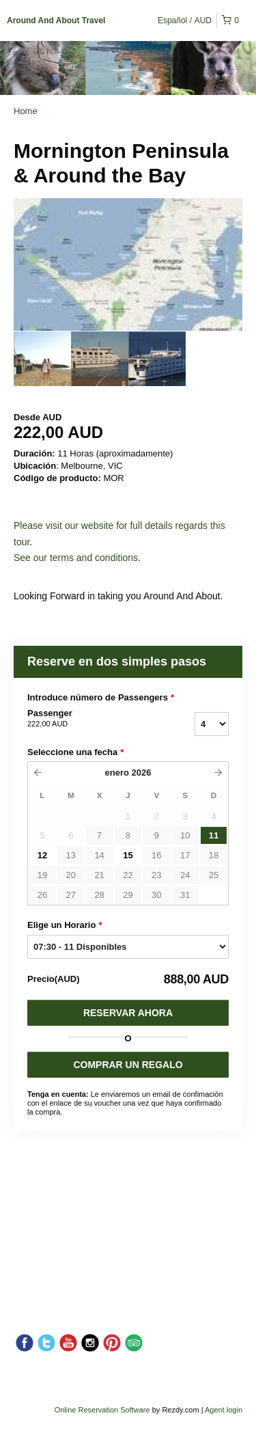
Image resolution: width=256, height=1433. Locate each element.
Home (26, 111)
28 (99, 895)
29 (127, 895)
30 (156, 895)
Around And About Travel (56, 20)
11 (213, 835)
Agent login (223, 1410)
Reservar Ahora (128, 1012)
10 (185, 835)
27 (71, 895)
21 (99, 875)
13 (71, 855)
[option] (42, 358)
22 (127, 875)
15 (127, 855)
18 (213, 855)
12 (42, 855)
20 (71, 875)
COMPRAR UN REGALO (127, 1064)
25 (213, 875)
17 (185, 855)
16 (156, 855)
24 (185, 875)
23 (156, 875)
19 (42, 875)
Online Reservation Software (102, 1410)
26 (42, 895)
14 (99, 855)
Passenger (87, 719)
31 (185, 895)
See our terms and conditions (76, 557)
